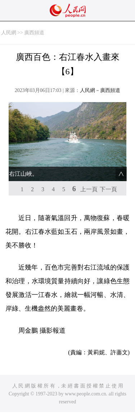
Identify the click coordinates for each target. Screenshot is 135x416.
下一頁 (108, 189)
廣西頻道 (34, 32)
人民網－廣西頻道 (100, 90)
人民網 (8, 32)
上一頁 (89, 189)
